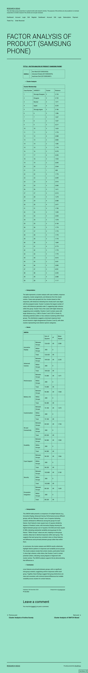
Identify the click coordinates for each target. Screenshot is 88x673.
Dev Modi (27, 591)
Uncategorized (61, 589)
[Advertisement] (18, 647)
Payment (75, 17)
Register (34, 17)
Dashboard (10, 17)
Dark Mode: (83, 671)
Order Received (19, 20)
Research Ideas (13, 9)
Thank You (10, 20)
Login (24, 17)
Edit (28, 17)
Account (17, 17)
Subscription (67, 17)
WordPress (78, 666)
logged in (34, 606)
